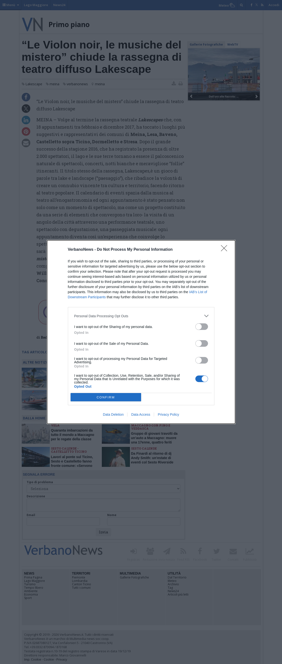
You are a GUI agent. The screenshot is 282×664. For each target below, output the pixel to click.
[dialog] (141, 332)
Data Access (140, 414)
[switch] (201, 326)
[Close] (225, 249)
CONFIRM (106, 397)
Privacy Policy (168, 414)
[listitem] (141, 315)
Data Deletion (113, 414)
